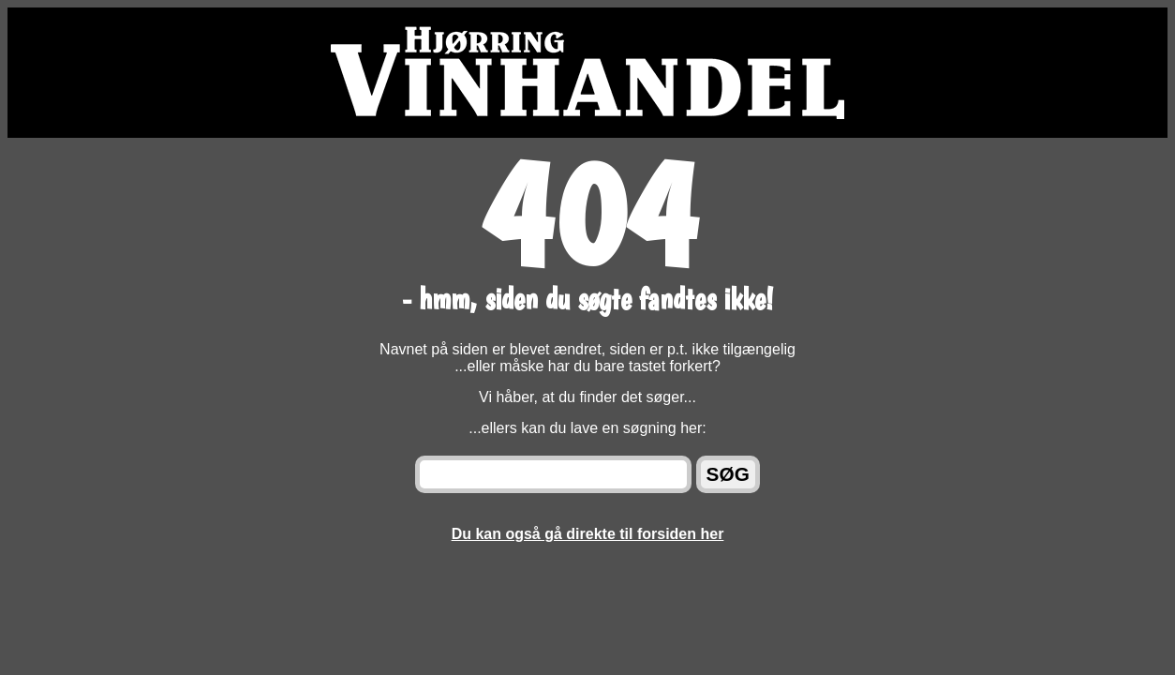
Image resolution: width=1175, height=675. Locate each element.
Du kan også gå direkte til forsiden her (588, 534)
